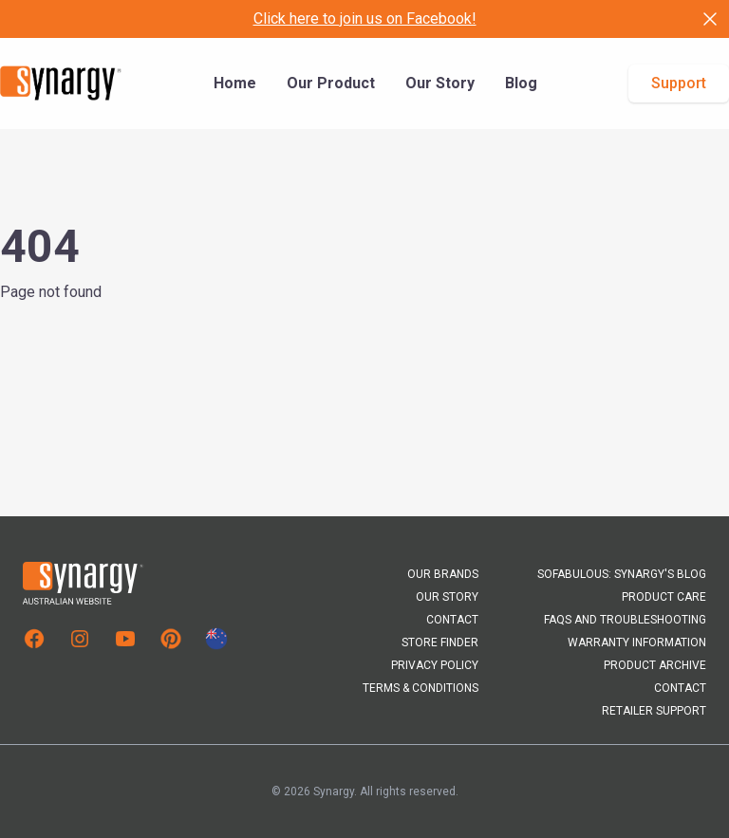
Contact (452, 619)
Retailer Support (654, 710)
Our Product (331, 83)
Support (678, 83)
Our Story (440, 83)
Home (235, 83)
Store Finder (440, 642)
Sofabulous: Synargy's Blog (621, 574)
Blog (521, 83)
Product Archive (655, 665)
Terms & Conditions (420, 688)
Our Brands (442, 574)
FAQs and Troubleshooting (625, 619)
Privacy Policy (434, 665)
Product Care (664, 597)
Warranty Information (637, 642)
